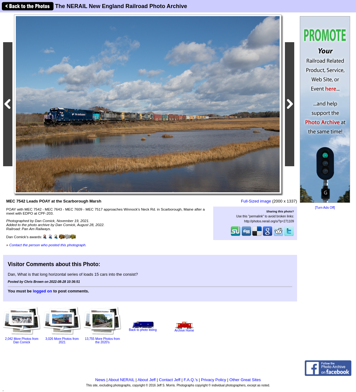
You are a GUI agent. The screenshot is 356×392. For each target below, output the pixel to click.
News (100, 379)
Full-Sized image (256, 201)
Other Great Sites (245, 379)
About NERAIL (121, 379)
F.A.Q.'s (191, 379)
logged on (42, 291)
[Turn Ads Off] (325, 207)
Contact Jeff (169, 379)
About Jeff (146, 379)
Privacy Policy (213, 379)
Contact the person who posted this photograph (47, 245)
